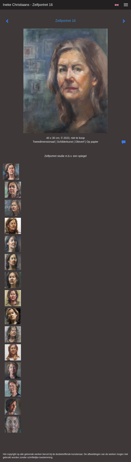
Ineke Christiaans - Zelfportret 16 (28, 5)
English (116, 5)
